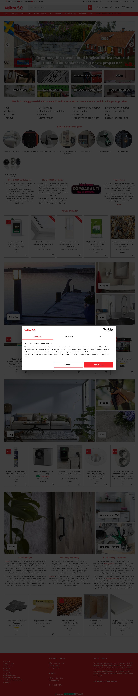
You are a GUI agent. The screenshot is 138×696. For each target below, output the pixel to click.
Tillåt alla (99, 365)
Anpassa (69, 365)
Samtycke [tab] (37, 337)
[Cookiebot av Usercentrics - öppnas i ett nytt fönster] (104, 329)
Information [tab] (69, 337)
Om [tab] (100, 337)
